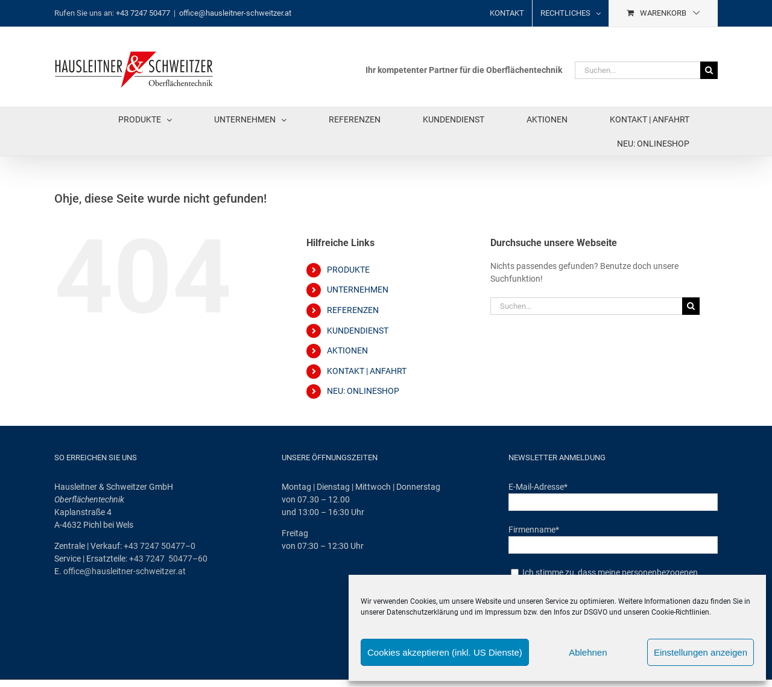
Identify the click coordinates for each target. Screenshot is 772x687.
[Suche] (709, 70)
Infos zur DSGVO (580, 612)
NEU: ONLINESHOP (363, 391)
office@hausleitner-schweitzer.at (235, 12)
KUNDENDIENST (357, 330)
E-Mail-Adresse (538, 487)
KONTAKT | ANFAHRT (367, 371)
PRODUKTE (348, 269)
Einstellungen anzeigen (700, 652)
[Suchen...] (637, 70)
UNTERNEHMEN (357, 289)
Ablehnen (588, 652)
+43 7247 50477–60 (168, 558)
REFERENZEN (353, 310)
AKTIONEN (347, 350)
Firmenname (533, 529)
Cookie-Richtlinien (680, 612)
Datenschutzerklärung (422, 612)
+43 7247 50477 (143, 12)
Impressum (503, 612)
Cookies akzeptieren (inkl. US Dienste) (444, 652)
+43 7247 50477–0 (159, 546)
